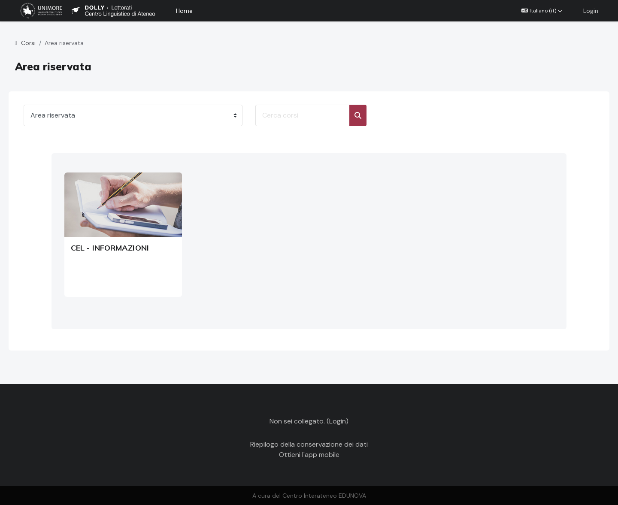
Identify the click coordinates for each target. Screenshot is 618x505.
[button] (541, 10)
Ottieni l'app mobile (309, 454)
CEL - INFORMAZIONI (110, 248)
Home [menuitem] (184, 11)
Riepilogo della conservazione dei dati (309, 444)
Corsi (40, 43)
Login (590, 11)
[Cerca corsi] (314, 115)
